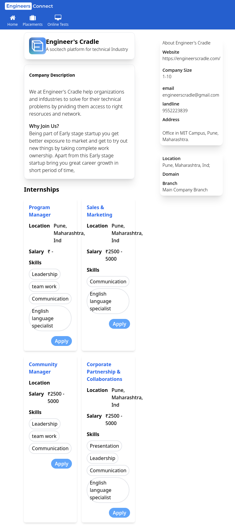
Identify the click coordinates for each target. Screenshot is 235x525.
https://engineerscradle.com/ (191, 58)
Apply (61, 341)
